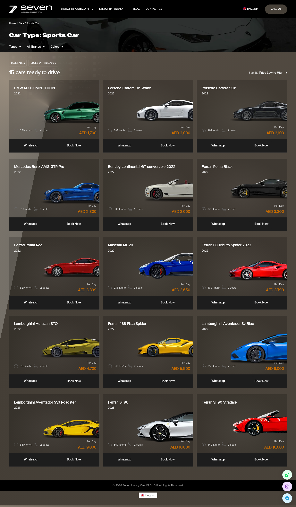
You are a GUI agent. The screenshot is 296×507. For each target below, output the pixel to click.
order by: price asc (42, 63)
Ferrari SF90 (119, 404)
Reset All (16, 63)
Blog (136, 9)
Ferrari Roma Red (29, 246)
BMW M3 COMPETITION (35, 88)
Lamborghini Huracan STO (37, 325)
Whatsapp (30, 145)
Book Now (74, 145)
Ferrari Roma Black (218, 167)
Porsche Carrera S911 (220, 88)
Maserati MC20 (121, 246)
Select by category (75, 9)
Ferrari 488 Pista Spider (128, 325)
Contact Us (154, 9)
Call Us (276, 9)
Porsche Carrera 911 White (130, 88)
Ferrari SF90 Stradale (220, 404)
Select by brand (111, 9)
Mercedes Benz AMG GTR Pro (39, 167)
